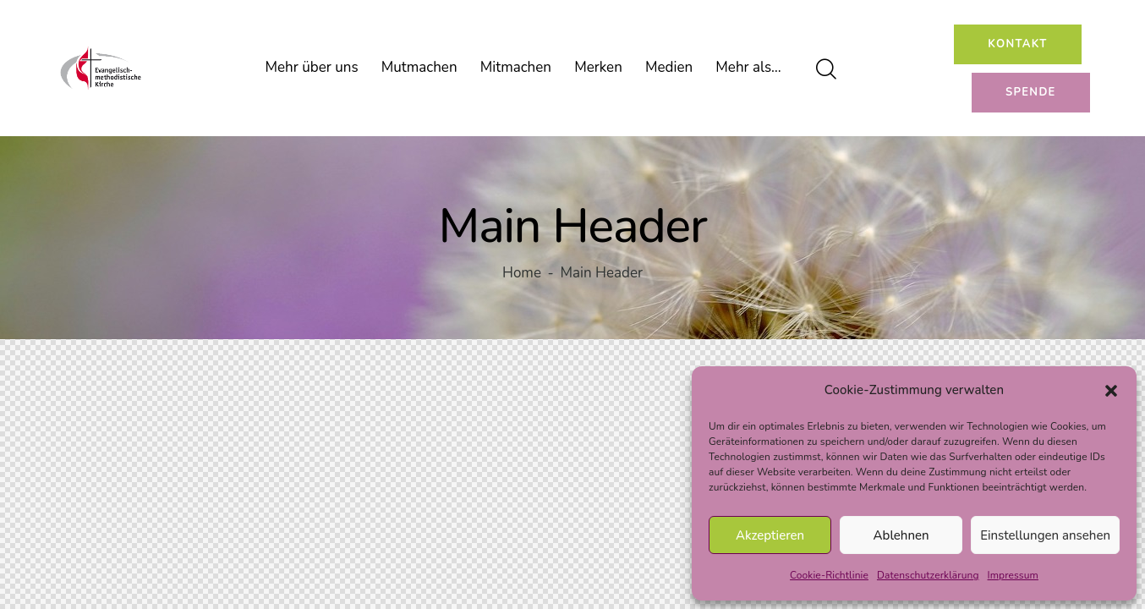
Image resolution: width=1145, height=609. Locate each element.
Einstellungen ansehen (1045, 535)
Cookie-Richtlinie (829, 575)
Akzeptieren (770, 535)
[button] (1111, 390)
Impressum (1013, 575)
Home (521, 274)
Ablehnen (901, 535)
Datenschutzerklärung (928, 575)
